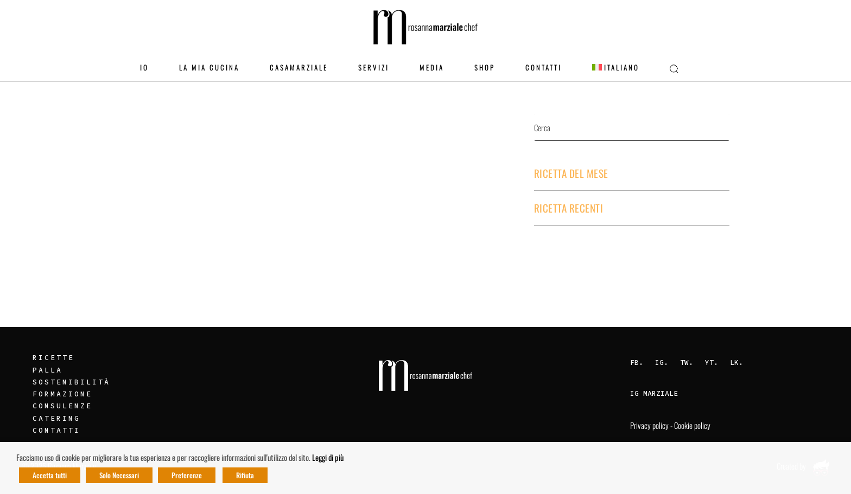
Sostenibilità (71, 382)
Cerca (696, 127)
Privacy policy (649, 425)
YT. (711, 362)
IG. (661, 362)
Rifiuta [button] (245, 475)
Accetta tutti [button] (50, 475)
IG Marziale (654, 393)
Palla (47, 370)
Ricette (53, 357)
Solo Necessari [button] (119, 475)
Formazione (62, 394)
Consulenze (62, 405)
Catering (56, 418)
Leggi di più (328, 457)
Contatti (56, 430)
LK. (736, 362)
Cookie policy (692, 425)
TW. (686, 362)
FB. (636, 362)
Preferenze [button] (187, 475)
